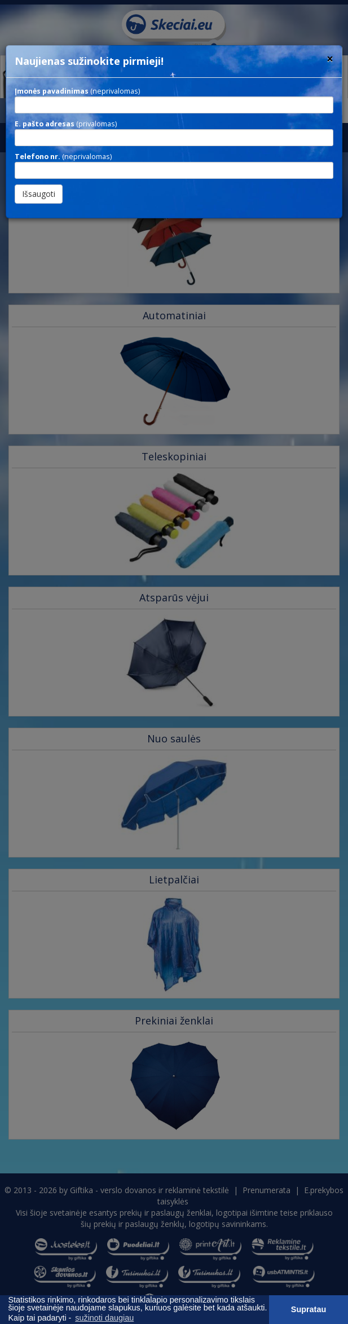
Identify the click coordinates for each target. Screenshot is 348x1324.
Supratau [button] (308, 1309)
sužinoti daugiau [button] (104, 1317)
